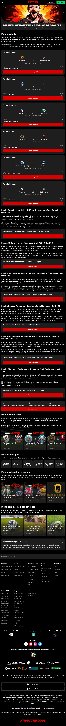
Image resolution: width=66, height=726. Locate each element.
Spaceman (57, 569)
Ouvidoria (17, 620)
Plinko (56, 578)
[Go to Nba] (28, 464)
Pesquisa (4, 623)
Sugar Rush (31, 572)
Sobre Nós (4, 593)
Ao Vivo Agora (6, 569)
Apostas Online (6, 566)
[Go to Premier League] (38, 464)
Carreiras (4, 620)
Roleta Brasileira (46, 582)
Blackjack (44, 576)
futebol (60, 39)
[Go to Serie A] (49, 464)
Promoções (5, 575)
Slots (16, 569)
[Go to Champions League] (17, 464)
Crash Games (19, 572)
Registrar (60, 2)
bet (31, 44)
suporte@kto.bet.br (56, 712)
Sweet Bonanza (32, 569)
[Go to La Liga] (60, 464)
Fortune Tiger (32, 566)
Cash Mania (31, 580)
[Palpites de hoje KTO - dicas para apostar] (33, 17)
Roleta (43, 573)
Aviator (56, 566)
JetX (55, 572)
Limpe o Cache (19, 626)
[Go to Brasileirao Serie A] (6, 464)
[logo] (33, 2)
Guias (16, 623)
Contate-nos (18, 593)
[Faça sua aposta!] (33, 409)
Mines (56, 575)
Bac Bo (43, 579)
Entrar (51, 2)
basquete (4, 41)
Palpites (4, 572)
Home (3, 556)
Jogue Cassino (19, 566)
